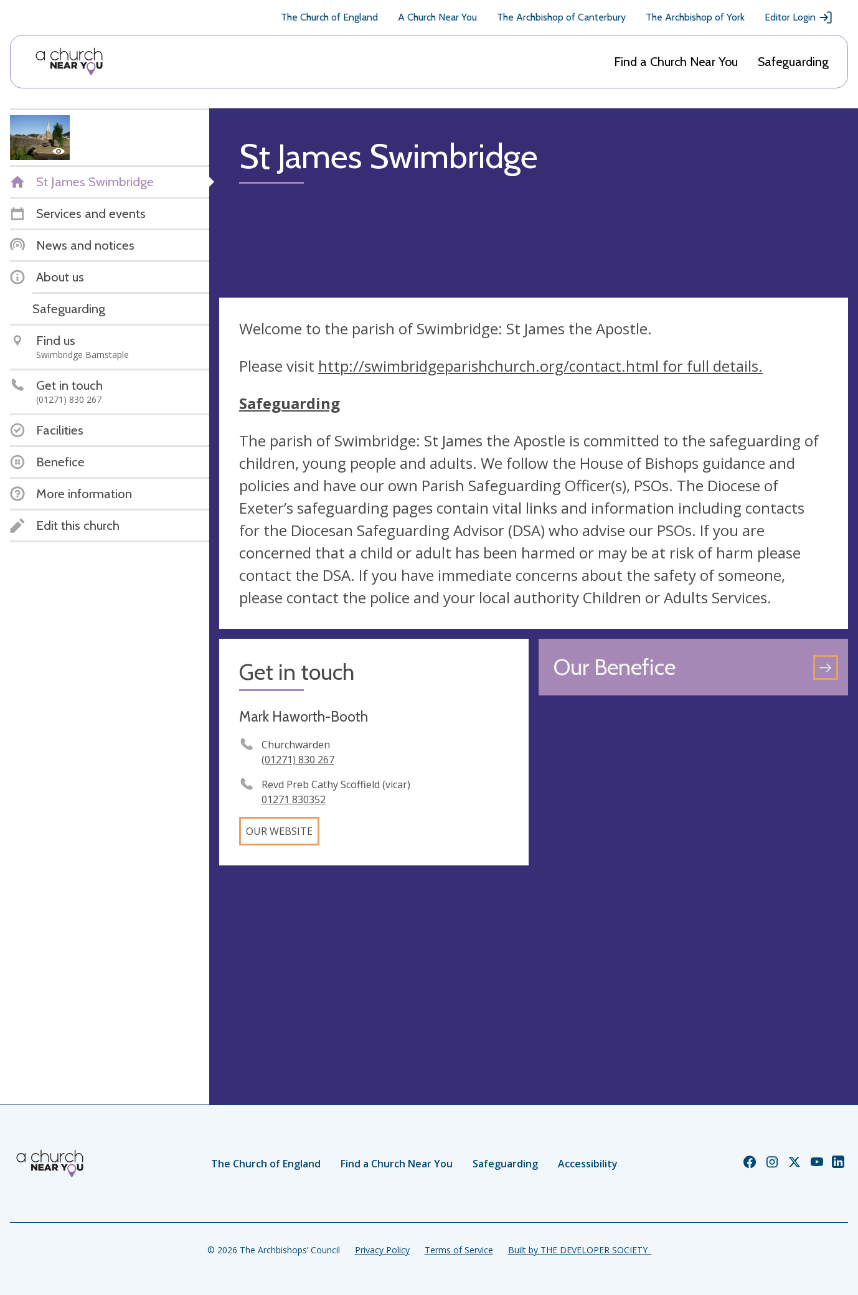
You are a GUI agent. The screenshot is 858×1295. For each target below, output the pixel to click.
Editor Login (799, 17)
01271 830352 (294, 799)
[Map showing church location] (693, 860)
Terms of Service (459, 1250)
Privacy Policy (382, 1250)
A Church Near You (437, 17)
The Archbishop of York (695, 17)
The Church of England (329, 17)
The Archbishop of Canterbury (561, 17)
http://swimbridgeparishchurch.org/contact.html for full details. (540, 366)
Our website (279, 831)
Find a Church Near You (676, 61)
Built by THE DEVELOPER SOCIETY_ (579, 1250)
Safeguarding (793, 61)
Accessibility (588, 1163)
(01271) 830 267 (298, 759)
